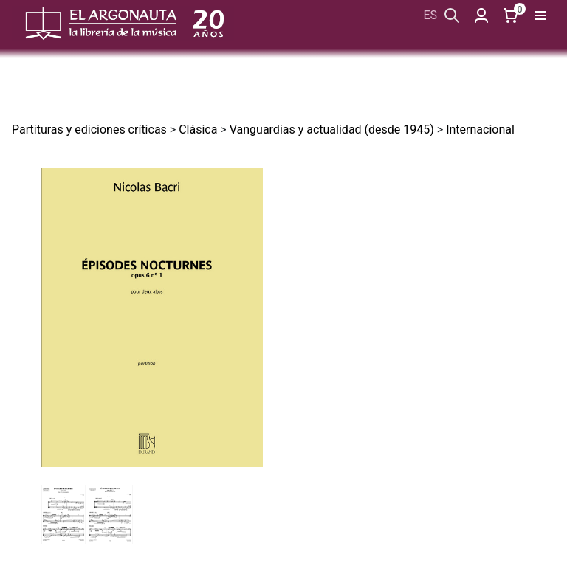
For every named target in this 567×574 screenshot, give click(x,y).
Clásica (198, 129)
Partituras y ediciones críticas (89, 129)
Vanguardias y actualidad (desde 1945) (332, 129)
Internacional (480, 129)
